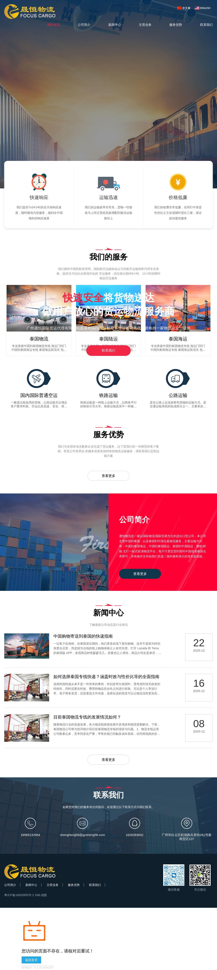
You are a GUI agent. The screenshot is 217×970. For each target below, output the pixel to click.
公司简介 (84, 24)
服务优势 (175, 24)
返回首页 (31, 960)
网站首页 (53, 24)
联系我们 (206, 24)
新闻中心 (114, 24)
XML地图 (41, 895)
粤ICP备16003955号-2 (19, 895)
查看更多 (108, 476)
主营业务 (145, 24)
